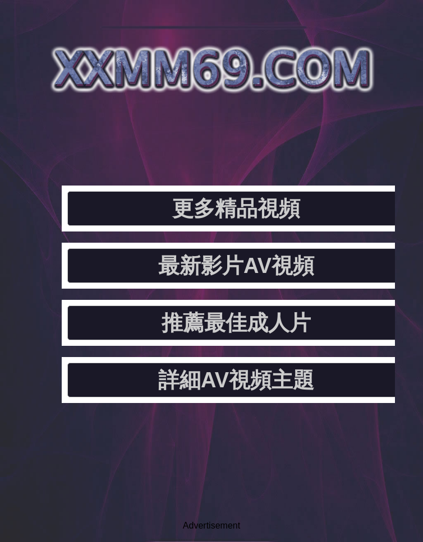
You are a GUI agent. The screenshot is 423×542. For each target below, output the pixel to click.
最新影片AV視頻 (236, 265)
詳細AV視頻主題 (236, 380)
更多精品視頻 (236, 208)
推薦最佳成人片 (236, 323)
